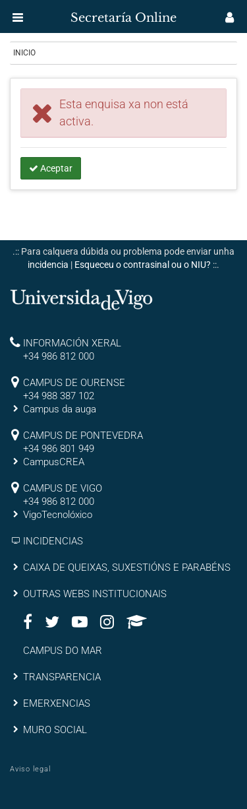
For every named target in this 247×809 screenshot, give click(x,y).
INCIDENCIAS (53, 541)
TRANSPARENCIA (62, 677)
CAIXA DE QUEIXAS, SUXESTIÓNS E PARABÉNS (127, 567)
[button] (18, 17)
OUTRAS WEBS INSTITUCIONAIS (95, 594)
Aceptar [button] (50, 168)
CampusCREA (53, 462)
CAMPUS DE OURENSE (74, 383)
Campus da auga (59, 409)
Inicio (24, 52)
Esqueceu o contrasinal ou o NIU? (142, 264)
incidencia (48, 264)
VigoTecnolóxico (57, 515)
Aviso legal (30, 769)
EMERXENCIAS (56, 703)
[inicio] (35, 13)
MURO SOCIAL (55, 730)
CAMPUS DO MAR (62, 651)
